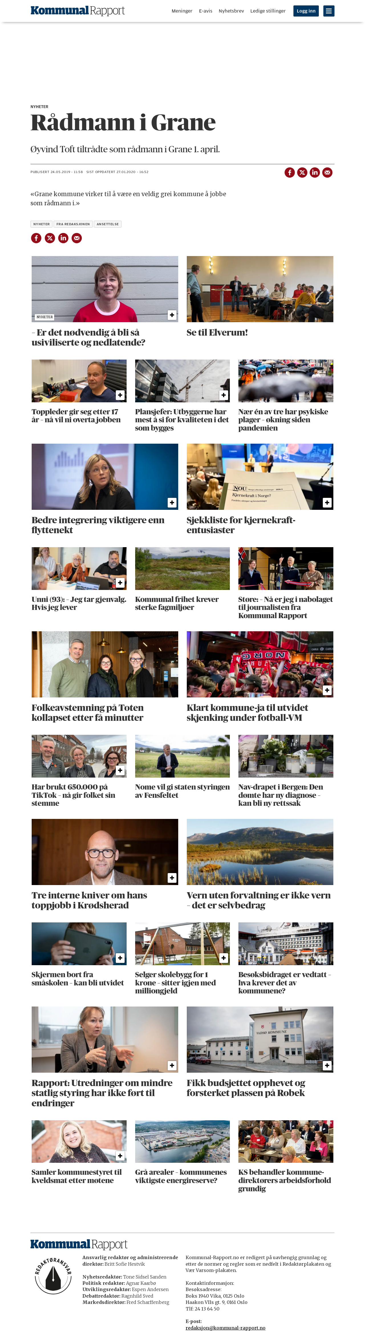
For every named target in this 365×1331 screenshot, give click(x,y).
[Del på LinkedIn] (314, 171)
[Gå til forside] (78, 11)
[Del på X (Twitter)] (302, 171)
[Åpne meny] (328, 11)
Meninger (182, 11)
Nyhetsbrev (231, 11)
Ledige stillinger (268, 11)
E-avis (205, 11)
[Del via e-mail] (327, 171)
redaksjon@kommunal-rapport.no (225, 1328)
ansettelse (108, 224)
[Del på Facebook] (289, 171)
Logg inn (306, 11)
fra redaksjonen (73, 224)
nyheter (41, 224)
